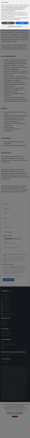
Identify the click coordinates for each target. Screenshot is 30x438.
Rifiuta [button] (8, 23)
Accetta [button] (22, 23)
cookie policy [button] (12, 10)
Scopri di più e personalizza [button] (15, 26)
